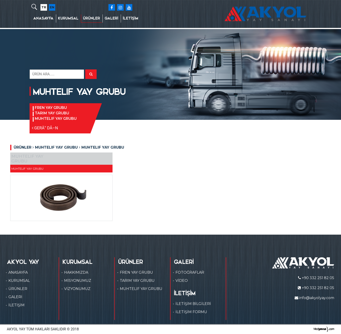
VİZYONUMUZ (77, 289)
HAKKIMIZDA (76, 272)
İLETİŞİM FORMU (191, 312)
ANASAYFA (43, 18)
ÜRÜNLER (91, 18)
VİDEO (182, 280)
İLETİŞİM (130, 18)
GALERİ (111, 18)
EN (52, 7)
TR (43, 7)
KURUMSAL (68, 18)
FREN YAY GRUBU (51, 108)
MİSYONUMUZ (77, 280)
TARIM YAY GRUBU (52, 113)
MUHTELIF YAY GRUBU (56, 118)
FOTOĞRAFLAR (190, 272)
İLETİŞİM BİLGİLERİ (193, 304)
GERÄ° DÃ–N (45, 127)
